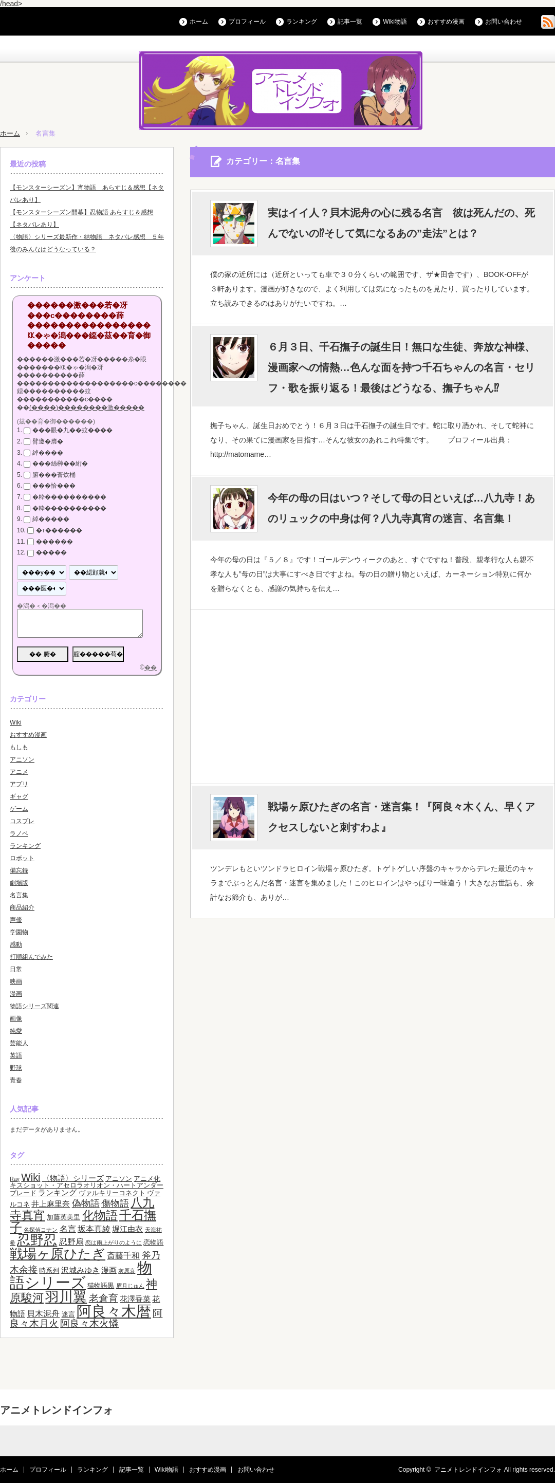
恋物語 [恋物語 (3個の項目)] (153, 1242)
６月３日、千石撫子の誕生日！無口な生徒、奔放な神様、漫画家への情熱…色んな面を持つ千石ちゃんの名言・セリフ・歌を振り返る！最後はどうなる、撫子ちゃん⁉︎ (401, 367)
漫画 (16, 993)
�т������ (59, 530)
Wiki (16, 722)
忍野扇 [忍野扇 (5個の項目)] (71, 1241)
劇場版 (19, 882)
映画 (16, 981)
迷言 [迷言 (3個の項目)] (68, 1314)
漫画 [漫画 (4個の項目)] (109, 1270)
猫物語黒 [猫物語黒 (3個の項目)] (100, 1285)
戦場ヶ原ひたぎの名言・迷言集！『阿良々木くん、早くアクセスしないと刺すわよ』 (401, 817)
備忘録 (19, 870)
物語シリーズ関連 (34, 1006)
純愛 (16, 1030)
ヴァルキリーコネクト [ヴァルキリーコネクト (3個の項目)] (112, 1193)
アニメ (19, 771)
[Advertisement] (372, 696)
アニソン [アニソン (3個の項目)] (118, 1178)
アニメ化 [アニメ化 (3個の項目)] (147, 1178)
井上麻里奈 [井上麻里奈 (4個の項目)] (50, 1204)
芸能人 (19, 1043)
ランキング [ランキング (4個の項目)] (57, 1193)
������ (54, 541)
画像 (16, 1018)
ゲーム (19, 808)
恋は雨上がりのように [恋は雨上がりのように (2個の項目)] (113, 1242)
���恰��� (54, 486)
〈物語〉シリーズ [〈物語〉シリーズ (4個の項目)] (73, 1178)
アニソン (22, 759)
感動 (16, 944)
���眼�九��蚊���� (72, 430)
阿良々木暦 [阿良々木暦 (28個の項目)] (114, 1311)
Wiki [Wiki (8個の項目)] (30, 1177)
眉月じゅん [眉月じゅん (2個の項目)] (130, 1286)
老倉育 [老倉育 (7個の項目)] (103, 1298)
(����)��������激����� (86, 407)
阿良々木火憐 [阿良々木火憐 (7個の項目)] (89, 1323)
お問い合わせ (503, 21)
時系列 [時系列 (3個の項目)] (49, 1270)
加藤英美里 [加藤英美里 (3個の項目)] (63, 1217)
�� (150, 667)
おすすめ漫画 (446, 21)
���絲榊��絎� (60, 463)
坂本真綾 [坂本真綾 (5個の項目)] (94, 1228)
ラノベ (19, 833)
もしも (19, 747)
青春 (16, 1080)
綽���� (47, 452)
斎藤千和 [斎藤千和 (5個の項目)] (123, 1255)
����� (51, 552)
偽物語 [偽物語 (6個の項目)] (86, 1203)
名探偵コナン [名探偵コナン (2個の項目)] (41, 1230)
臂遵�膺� (47, 441)
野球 (16, 1067)
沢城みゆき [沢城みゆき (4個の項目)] (80, 1270)
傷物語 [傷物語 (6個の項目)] (115, 1203)
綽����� (50, 519)
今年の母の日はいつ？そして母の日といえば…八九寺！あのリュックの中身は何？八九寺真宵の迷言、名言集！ (401, 508)
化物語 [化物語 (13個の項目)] (100, 1215)
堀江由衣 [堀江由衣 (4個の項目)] (127, 1229)
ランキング (301, 21)
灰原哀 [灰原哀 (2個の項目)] (126, 1271)
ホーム (199, 21)
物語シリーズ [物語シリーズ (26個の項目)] (81, 1275)
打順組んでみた (31, 956)
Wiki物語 (395, 21)
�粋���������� (69, 496)
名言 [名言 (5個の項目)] (68, 1228)
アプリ (19, 784)
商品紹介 (22, 907)
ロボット (22, 858)
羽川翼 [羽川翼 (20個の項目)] (66, 1297)
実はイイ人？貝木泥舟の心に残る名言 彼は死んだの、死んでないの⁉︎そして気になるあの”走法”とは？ (401, 223)
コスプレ (22, 821)
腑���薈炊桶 (54, 474)
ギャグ (19, 796)
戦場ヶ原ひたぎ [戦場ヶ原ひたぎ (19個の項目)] (57, 1254)
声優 (16, 919)
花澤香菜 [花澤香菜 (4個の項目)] (135, 1299)
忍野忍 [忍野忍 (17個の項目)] (37, 1240)
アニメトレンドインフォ (56, 1410)
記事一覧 (350, 21)
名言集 (19, 895)
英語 (16, 1055)
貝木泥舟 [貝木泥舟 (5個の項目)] (43, 1313)
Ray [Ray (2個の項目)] (15, 1179)
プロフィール (247, 21)
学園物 (19, 932)
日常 (16, 969)
